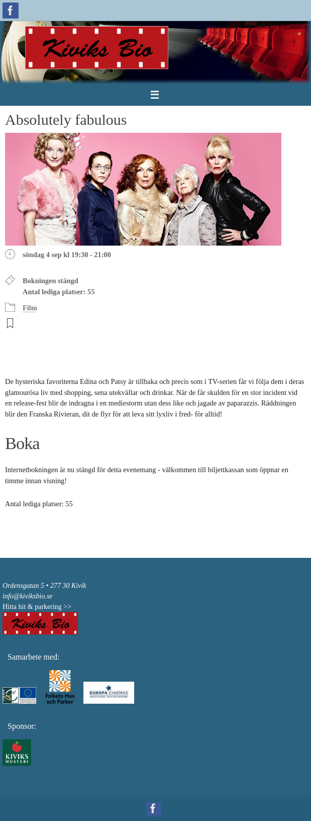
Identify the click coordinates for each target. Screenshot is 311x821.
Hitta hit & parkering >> (37, 606)
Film (30, 308)
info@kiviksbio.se (28, 596)
